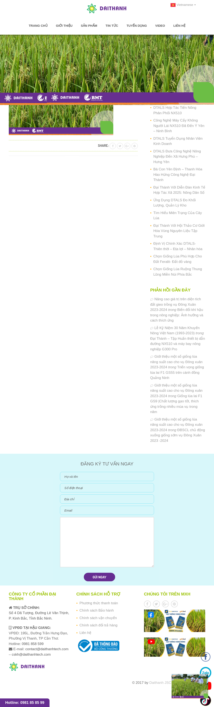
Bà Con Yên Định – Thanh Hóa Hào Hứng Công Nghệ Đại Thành (177, 174)
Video (160, 25)
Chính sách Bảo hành (96, 610)
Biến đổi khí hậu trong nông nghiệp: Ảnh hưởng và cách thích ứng (176, 315)
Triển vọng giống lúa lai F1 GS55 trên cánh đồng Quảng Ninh (177, 372)
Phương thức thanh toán (98, 603)
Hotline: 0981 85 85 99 (24, 703)
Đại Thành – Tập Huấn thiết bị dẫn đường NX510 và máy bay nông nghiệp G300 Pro (177, 344)
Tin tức (112, 25)
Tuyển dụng (136, 25)
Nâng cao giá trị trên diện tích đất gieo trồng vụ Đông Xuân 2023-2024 (175, 304)
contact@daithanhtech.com (46, 649)
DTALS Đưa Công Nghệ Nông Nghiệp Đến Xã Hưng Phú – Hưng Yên (177, 156)
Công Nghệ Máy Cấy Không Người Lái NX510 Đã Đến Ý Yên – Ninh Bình (178, 125)
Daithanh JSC (160, 683)
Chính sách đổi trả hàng (98, 625)
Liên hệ (179, 25)
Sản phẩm (89, 25)
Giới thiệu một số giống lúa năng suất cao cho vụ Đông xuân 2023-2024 (176, 362)
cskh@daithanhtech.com (31, 654)
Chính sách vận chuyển (98, 618)
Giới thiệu (64, 25)
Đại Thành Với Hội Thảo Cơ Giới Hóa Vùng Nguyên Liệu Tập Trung (179, 231)
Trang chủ (38, 25)
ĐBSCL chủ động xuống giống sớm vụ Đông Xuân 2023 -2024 (177, 435)
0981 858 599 (32, 644)
